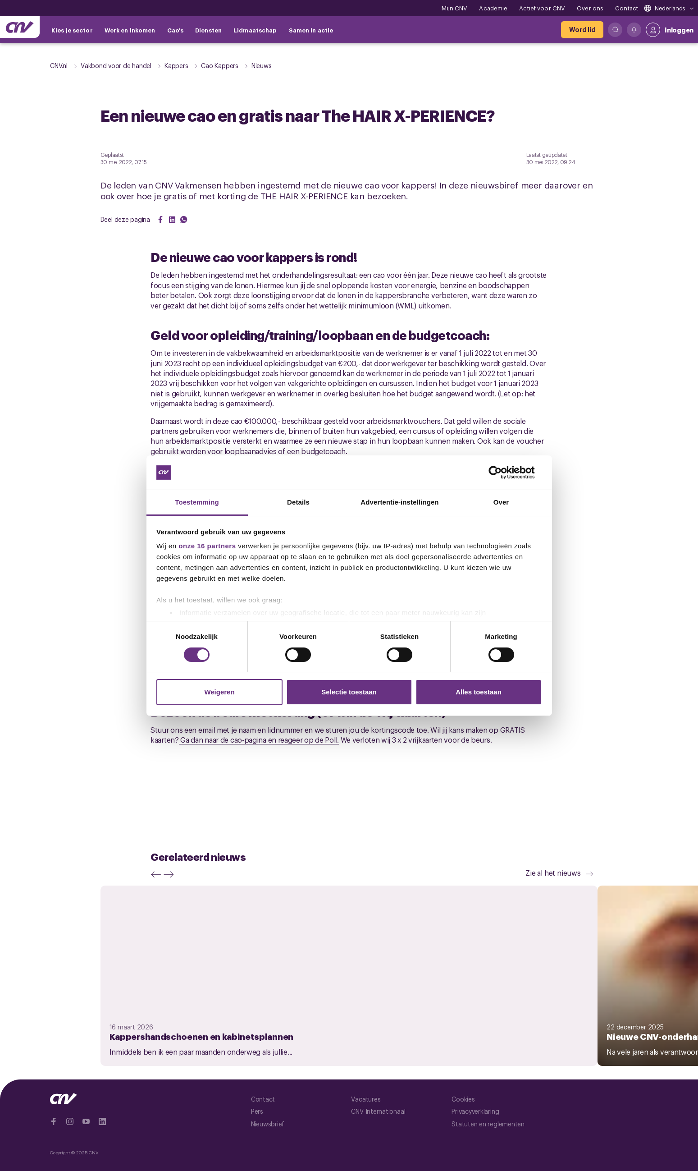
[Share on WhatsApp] (183, 219)
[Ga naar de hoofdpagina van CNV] (20, 27)
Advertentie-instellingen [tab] (399, 502)
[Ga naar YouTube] (86, 1121)
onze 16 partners (207, 546)
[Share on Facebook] (160, 219)
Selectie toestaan (349, 692)
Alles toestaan (479, 692)
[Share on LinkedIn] (172, 219)
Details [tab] (298, 502)
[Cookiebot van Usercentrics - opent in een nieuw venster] (502, 472)
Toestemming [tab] (197, 502)
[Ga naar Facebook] (54, 1121)
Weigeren (219, 692)
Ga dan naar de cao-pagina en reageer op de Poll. (259, 739)
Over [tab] (501, 502)
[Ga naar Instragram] (70, 1121)
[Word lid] (582, 29)
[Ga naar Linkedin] (102, 1121)
